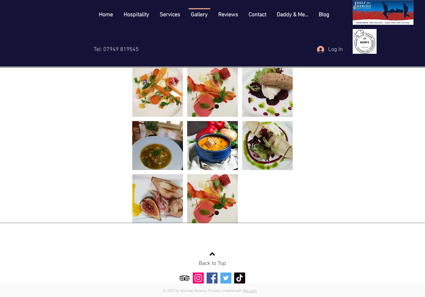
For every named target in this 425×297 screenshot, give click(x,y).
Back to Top (212, 263)
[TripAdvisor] (184, 278)
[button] (157, 92)
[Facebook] (212, 278)
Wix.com (250, 291)
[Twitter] (225, 278)
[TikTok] (239, 278)
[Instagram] (198, 278)
